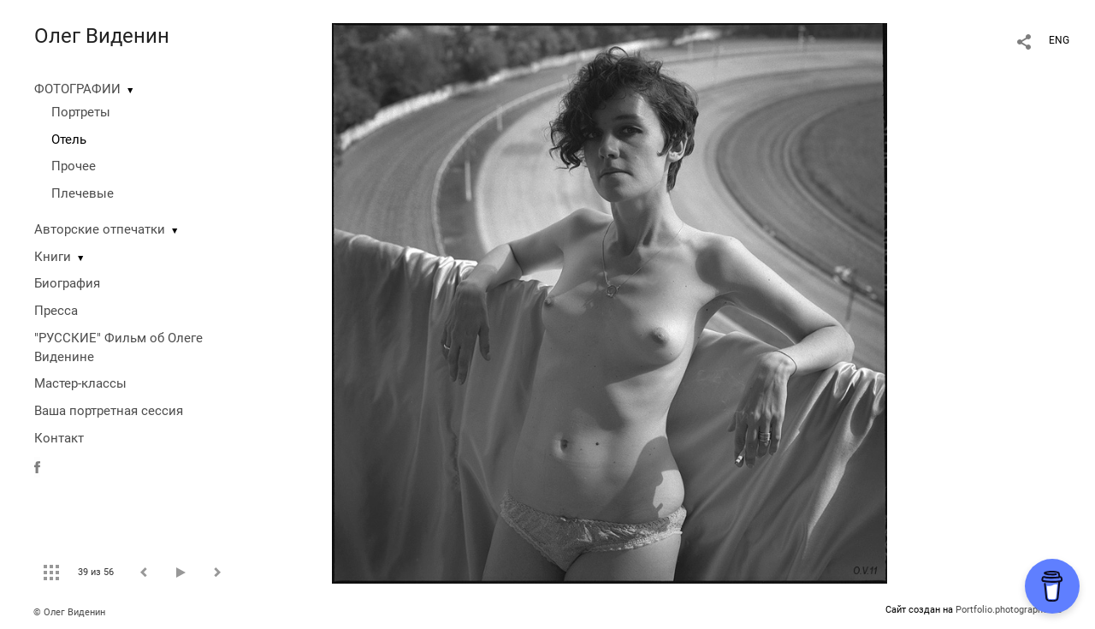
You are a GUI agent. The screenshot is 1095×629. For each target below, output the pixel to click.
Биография (67, 283)
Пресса (56, 310)
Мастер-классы (80, 383)
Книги (52, 256)
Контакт (59, 438)
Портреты (80, 112)
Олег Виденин (101, 36)
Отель (68, 139)
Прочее (73, 166)
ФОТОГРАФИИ (77, 89)
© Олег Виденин (69, 612)
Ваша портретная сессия (108, 410)
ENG (1059, 40)
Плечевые (82, 193)
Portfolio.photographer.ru (1009, 609)
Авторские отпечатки (99, 229)
